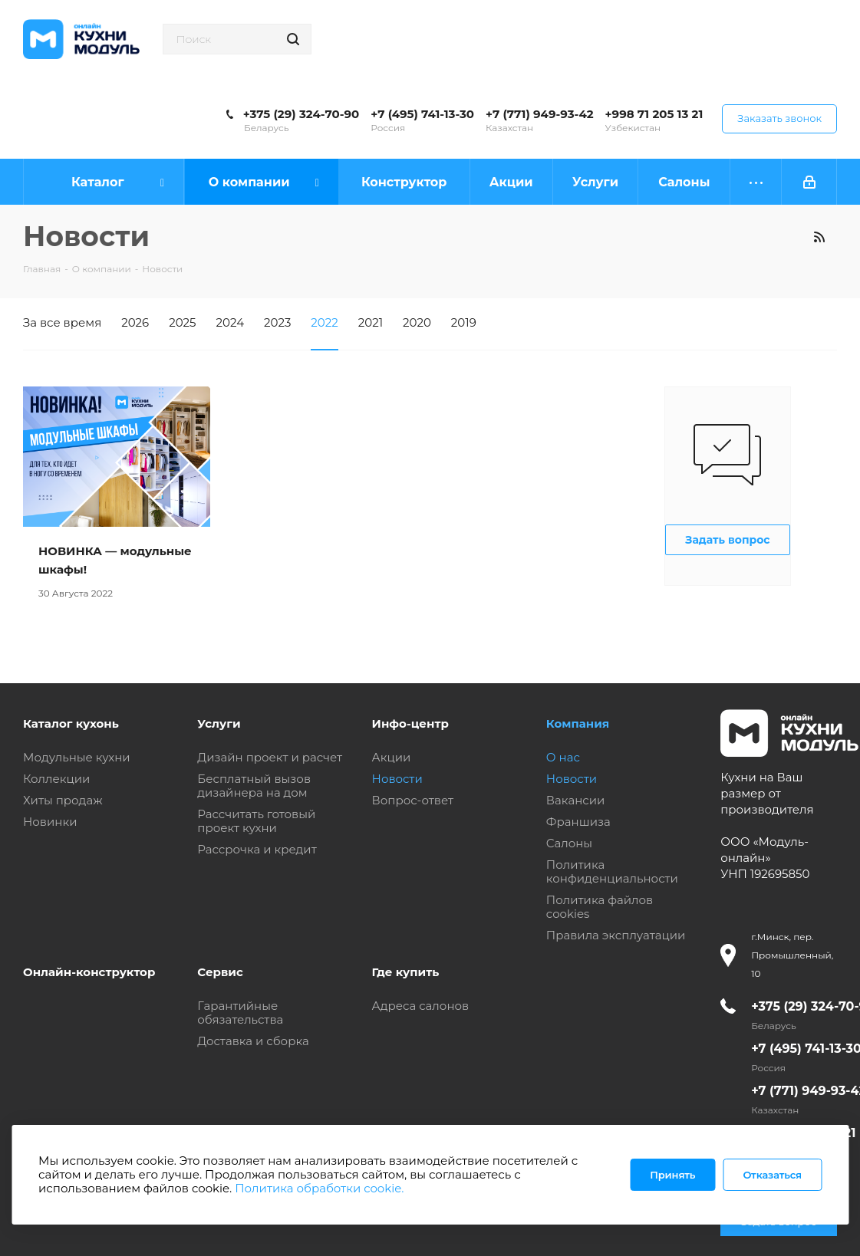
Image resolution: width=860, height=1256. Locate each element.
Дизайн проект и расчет (269, 757)
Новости (397, 778)
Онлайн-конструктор (89, 972)
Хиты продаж (63, 800)
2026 (135, 322)
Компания (577, 723)
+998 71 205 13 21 (654, 114)
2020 (417, 322)
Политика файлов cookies (599, 907)
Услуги (218, 723)
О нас (563, 757)
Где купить (406, 972)
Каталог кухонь (71, 723)
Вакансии (575, 800)
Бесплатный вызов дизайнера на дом (254, 785)
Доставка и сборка (252, 1041)
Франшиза (578, 821)
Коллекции (56, 778)
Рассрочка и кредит (257, 849)
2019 (463, 322)
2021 (370, 322)
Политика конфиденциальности (612, 871)
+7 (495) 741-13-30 (422, 114)
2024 (230, 322)
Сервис (220, 972)
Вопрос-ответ (412, 800)
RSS (819, 237)
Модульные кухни (76, 757)
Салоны (569, 843)
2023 (277, 322)
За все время (62, 322)
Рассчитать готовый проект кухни (256, 821)
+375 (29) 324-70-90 (301, 114)
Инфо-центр (410, 723)
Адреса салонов (421, 1005)
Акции (391, 757)
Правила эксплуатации (616, 935)
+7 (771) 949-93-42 (540, 114)
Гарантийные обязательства (240, 1012)
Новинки (50, 821)
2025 (182, 322)
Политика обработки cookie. (319, 1188)
